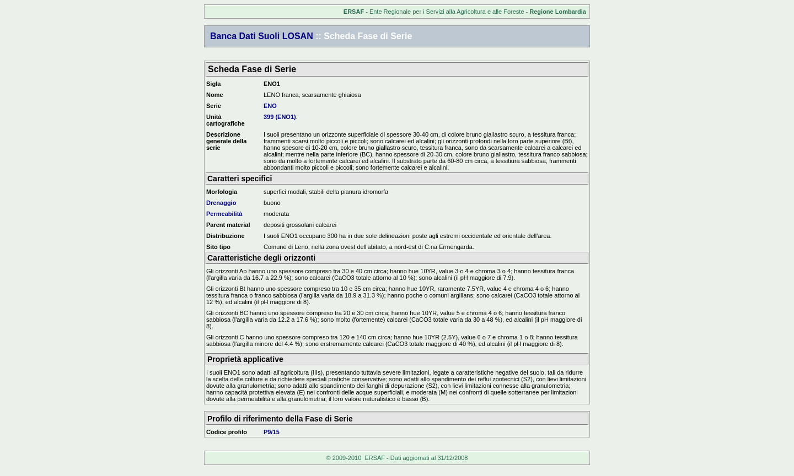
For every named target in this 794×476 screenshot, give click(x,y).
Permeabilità (224, 213)
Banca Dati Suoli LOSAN (261, 36)
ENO (270, 105)
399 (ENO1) (280, 116)
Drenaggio (221, 202)
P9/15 (272, 432)
